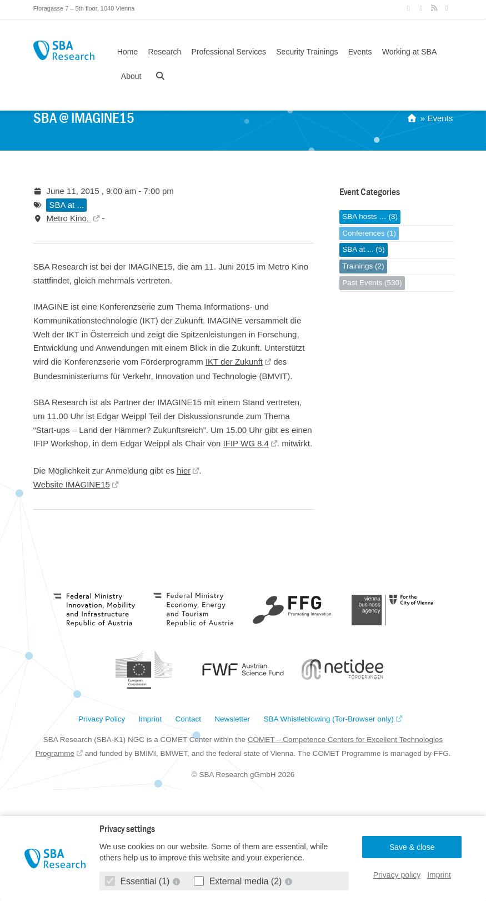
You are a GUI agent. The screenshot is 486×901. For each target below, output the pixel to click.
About (131, 76)
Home (127, 52)
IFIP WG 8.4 (246, 443)
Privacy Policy (101, 719)
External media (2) (239, 881)
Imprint (439, 874)
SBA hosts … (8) (370, 216)
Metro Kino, (68, 218)
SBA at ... (66, 205)
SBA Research (63, 50)
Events (360, 52)
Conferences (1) (369, 233)
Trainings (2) (363, 266)
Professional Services (228, 52)
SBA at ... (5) (363, 249)
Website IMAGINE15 (71, 484)
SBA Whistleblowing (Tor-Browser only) (329, 719)
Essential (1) (138, 881)
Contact (188, 719)
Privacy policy (397, 874)
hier (184, 470)
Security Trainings (307, 52)
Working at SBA (409, 52)
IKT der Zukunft (234, 361)
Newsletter (232, 719)
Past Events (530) (372, 282)
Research (164, 52)
